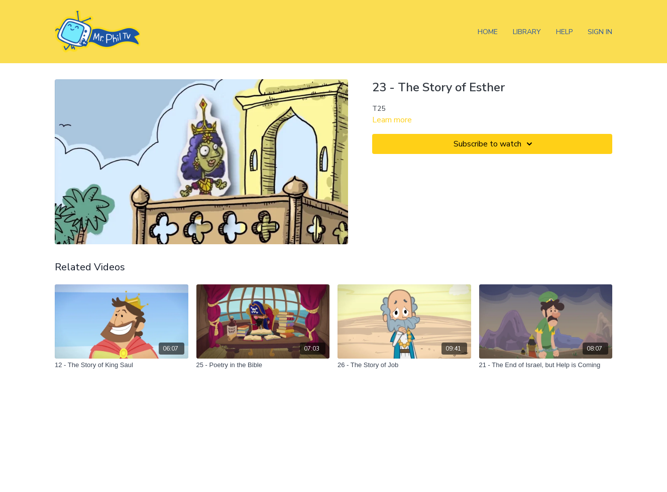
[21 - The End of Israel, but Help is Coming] (546, 365)
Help (564, 32)
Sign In (600, 32)
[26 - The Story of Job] (404, 365)
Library (527, 32)
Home (488, 32)
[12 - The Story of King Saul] (121, 365)
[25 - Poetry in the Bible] (263, 365)
